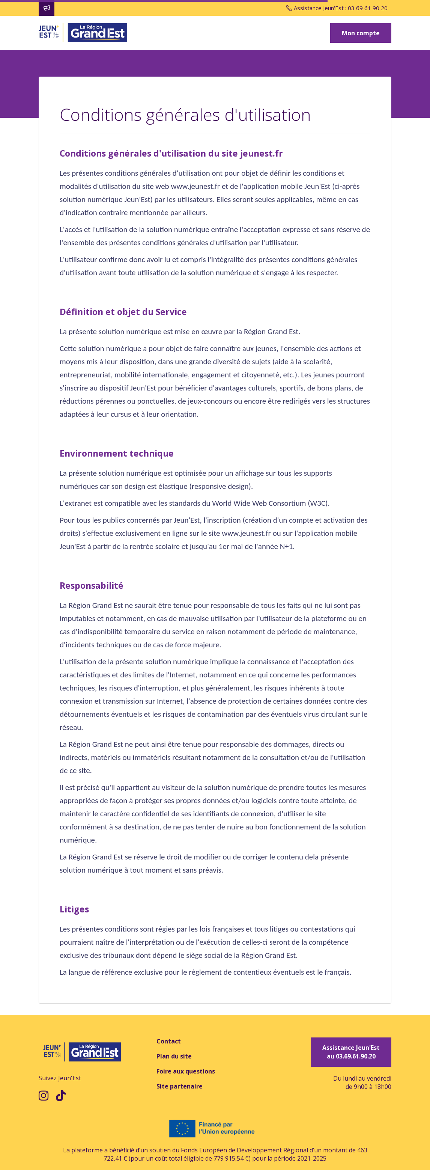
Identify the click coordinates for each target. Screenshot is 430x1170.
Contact (168, 1041)
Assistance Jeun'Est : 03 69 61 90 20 (337, 8)
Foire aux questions (185, 1071)
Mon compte (361, 33)
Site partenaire (179, 1086)
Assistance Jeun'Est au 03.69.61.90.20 (351, 1051)
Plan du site (174, 1056)
